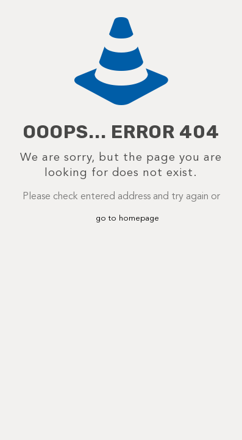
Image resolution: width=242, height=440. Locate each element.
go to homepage (127, 218)
